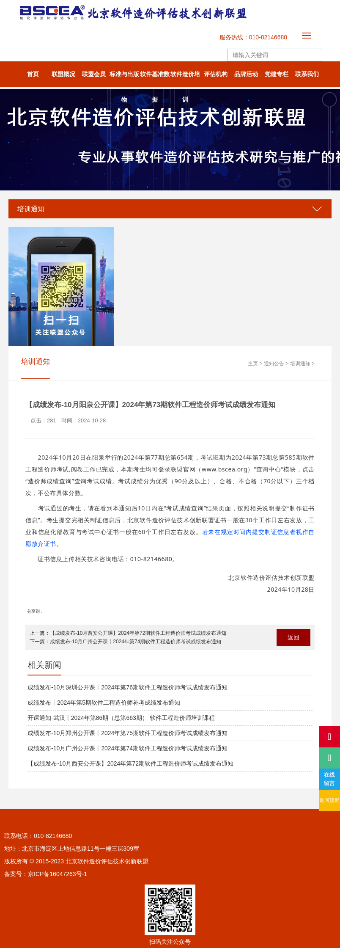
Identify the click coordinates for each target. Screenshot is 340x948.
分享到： (35, 611)
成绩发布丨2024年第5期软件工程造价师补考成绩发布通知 (103, 702)
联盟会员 (94, 74)
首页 (33, 74)
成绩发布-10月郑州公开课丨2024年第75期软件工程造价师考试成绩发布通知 (127, 733)
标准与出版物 (124, 79)
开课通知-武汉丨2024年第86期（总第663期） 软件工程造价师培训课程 (121, 717)
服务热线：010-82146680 (253, 37)
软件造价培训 (185, 79)
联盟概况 (63, 74)
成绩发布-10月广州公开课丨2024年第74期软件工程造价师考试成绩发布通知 (135, 642)
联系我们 (307, 74)
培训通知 (30, 208)
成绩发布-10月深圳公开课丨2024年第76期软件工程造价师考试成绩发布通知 (127, 687)
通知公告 (274, 364)
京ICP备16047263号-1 (57, 874)
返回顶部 (329, 800)
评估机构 (216, 74)
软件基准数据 (155, 79)
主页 (253, 364)
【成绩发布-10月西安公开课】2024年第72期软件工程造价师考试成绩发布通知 (138, 633)
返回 (293, 637)
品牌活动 (246, 74)
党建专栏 (276, 74)
